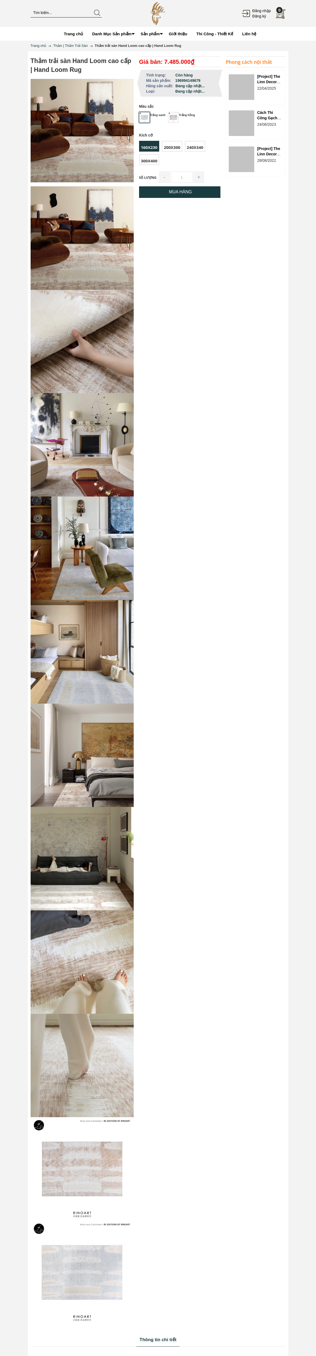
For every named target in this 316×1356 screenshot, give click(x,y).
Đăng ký (259, 16)
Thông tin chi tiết (158, 1339)
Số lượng (148, 177)
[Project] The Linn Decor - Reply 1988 (268, 154)
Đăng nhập (261, 11)
